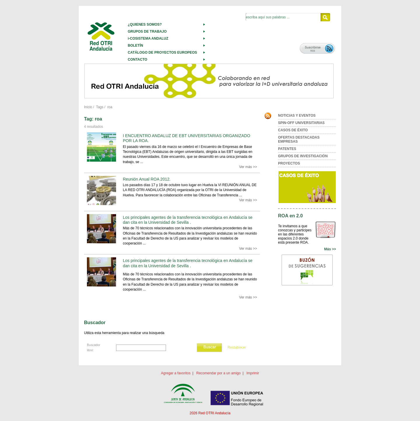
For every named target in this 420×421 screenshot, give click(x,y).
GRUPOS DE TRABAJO (147, 31)
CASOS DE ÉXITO (293, 130)
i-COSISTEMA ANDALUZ (148, 38)
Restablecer (237, 347)
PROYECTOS (289, 163)
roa (109, 107)
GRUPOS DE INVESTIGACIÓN (303, 156)
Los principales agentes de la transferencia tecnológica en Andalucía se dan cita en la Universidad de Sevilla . (187, 220)
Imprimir (252, 373)
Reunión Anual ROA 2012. (146, 179)
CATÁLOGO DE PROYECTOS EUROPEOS (162, 52)
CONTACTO (137, 59)
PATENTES (287, 149)
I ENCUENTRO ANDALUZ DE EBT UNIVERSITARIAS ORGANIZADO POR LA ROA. (186, 138)
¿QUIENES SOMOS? (145, 24)
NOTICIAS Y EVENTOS (297, 115)
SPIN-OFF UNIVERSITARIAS (301, 123)
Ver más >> (248, 167)
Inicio (88, 107)
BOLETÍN (135, 45)
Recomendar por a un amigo (218, 373)
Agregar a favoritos (175, 373)
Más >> (330, 249)
